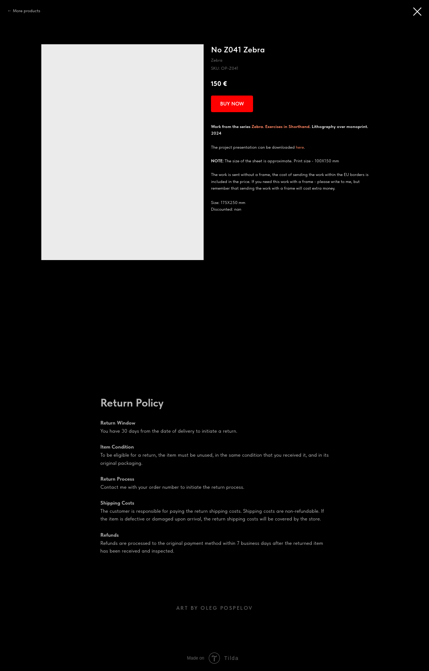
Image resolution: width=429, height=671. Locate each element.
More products (26, 10)
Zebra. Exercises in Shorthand (280, 126)
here (300, 147)
